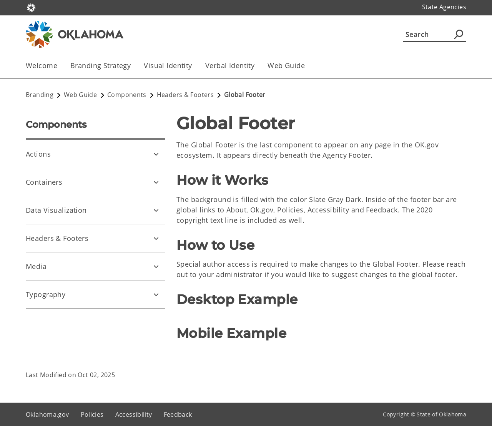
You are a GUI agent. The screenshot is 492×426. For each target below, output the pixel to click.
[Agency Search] (458, 34)
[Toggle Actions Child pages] (156, 154)
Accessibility (133, 414)
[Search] (434, 34)
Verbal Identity (229, 65)
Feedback (178, 414)
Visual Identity (168, 65)
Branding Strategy (100, 65)
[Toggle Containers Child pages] (156, 182)
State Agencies (444, 7)
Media (36, 266)
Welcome (41, 65)
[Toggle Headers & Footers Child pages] (156, 238)
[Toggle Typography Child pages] (156, 294)
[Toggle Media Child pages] (156, 266)
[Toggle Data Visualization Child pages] (156, 210)
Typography (45, 294)
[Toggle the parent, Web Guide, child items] (307, 65)
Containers (44, 182)
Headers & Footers (57, 238)
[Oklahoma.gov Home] (31, 7)
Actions (38, 154)
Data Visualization (56, 210)
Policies (92, 414)
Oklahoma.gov (47, 414)
